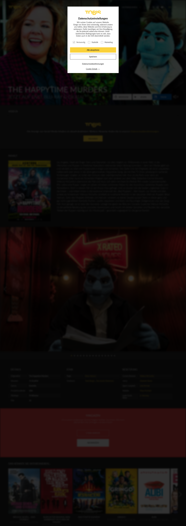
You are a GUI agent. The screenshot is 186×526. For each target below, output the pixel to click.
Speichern (93, 57)
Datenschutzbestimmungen (93, 64)
